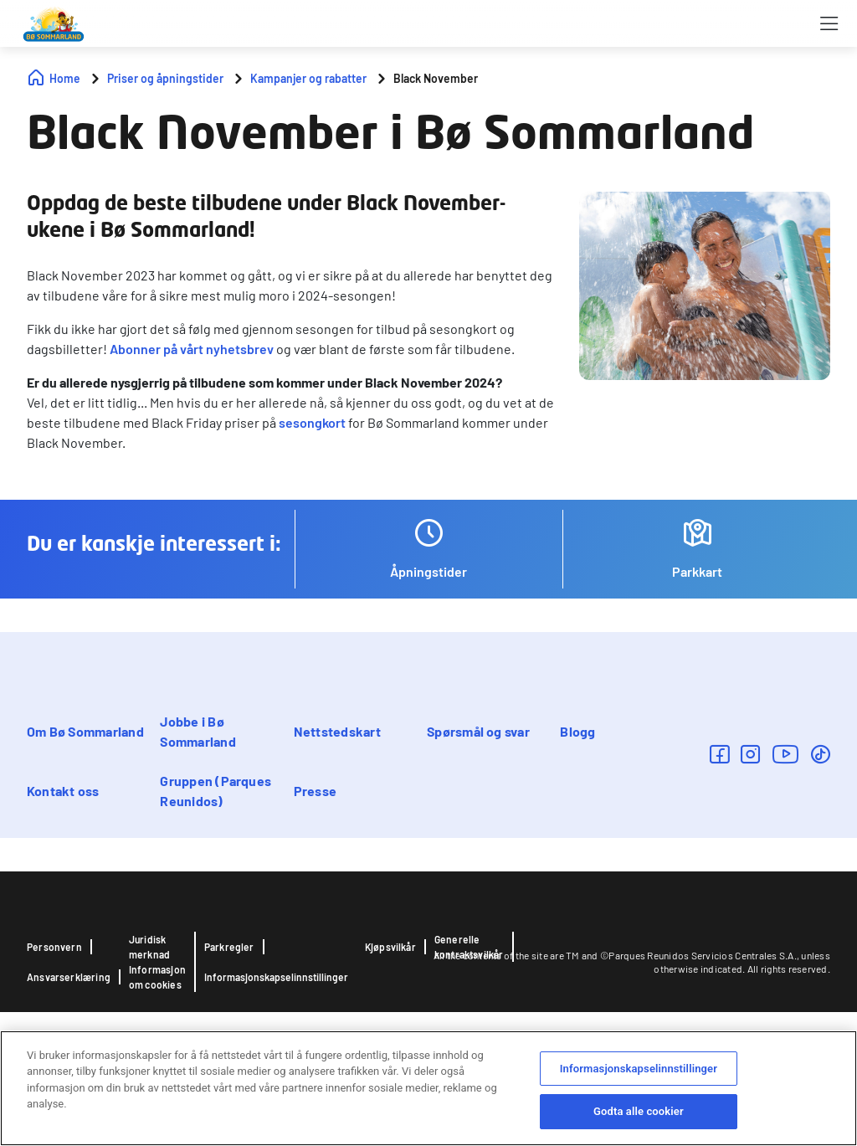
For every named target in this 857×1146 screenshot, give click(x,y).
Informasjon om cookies (157, 977)
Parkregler (229, 947)
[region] (428, 1088)
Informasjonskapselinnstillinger (276, 977)
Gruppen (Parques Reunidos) (215, 791)
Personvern (54, 947)
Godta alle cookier (638, 1111)
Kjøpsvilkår (390, 947)
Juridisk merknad (149, 946)
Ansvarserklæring (68, 977)
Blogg (577, 731)
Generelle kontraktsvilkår (469, 946)
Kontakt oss (63, 791)
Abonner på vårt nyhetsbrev (192, 349)
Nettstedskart (337, 731)
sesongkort (312, 422)
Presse (315, 791)
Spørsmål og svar (478, 731)
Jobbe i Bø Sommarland (197, 731)
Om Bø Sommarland (85, 731)
